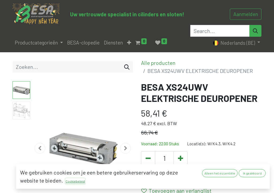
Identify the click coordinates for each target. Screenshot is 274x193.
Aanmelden (245, 14)
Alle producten (158, 63)
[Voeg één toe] (180, 158)
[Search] (255, 31)
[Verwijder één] (148, 158)
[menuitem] (83, 43)
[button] (129, 43)
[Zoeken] (127, 67)
